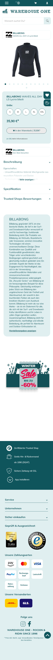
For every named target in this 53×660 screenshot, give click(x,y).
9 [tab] (39, 84)
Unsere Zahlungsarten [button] (18, 555)
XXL (42, 112)
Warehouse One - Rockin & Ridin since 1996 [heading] (26, 631)
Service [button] (26, 499)
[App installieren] (18, 480)
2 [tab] (9, 84)
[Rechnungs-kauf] (24, 574)
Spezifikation (12, 189)
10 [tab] (43, 84)
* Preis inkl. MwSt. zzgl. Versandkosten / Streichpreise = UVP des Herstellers (26, 639)
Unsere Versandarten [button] (18, 594)
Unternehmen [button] (26, 508)
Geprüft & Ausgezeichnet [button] (20, 525)
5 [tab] (22, 84)
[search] (23, 20)
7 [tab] (30, 84)
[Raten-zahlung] (10, 585)
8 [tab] (35, 84)
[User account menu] (47, 3)
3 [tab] (13, 84)
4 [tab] (18, 84)
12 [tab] (26, 87)
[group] (26, 448)
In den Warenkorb (26, 130)
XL (34, 112)
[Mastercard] (24, 563)
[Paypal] (10, 574)
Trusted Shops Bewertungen (22, 198)
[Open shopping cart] (35, 3)
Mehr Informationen (20, 139)
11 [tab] (47, 84)
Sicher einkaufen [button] (26, 517)
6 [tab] (26, 84)
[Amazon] (10, 563)
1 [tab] (5, 84)
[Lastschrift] (37, 574)
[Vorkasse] (24, 585)
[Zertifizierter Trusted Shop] (15, 541)
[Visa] (37, 563)
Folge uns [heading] (26, 617)
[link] (23, 626)
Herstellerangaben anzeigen (22, 331)
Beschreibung (13, 162)
